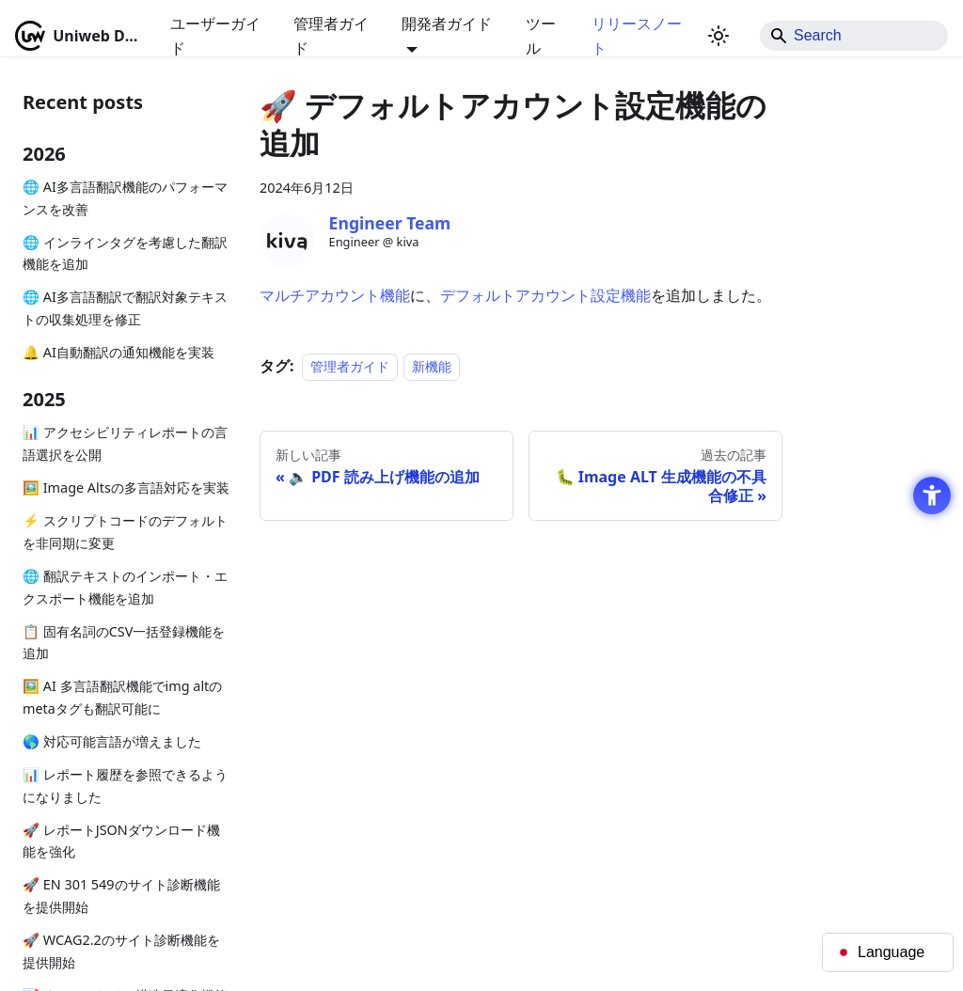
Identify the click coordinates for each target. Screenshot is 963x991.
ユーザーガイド (215, 35)
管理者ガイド (331, 35)
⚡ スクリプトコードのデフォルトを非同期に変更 (125, 531)
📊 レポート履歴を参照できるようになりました (125, 785)
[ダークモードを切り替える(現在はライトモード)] (718, 36)
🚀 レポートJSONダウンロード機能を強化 (121, 841)
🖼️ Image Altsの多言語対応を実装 (126, 487)
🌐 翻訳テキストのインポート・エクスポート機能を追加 (125, 587)
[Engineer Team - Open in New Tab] (287, 241)
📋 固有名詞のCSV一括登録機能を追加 (124, 642)
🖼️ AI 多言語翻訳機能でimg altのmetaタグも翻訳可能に (122, 697)
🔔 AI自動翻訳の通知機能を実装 (118, 352)
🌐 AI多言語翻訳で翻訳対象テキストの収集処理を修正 (125, 308)
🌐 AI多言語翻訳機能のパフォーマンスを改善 (125, 198)
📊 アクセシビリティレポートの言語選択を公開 (125, 443)
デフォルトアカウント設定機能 (545, 295)
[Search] (854, 36)
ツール (541, 35)
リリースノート (637, 35)
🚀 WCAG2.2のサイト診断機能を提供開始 (121, 951)
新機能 (431, 366)
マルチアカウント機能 (335, 295)
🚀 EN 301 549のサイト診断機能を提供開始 (121, 895)
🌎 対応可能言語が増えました (112, 741)
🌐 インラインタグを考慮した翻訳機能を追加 (125, 253)
